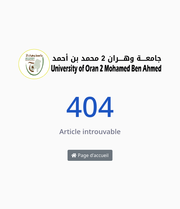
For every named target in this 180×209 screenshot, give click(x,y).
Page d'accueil (89, 155)
